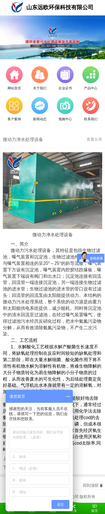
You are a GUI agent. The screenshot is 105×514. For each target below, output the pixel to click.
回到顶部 (91, 485)
